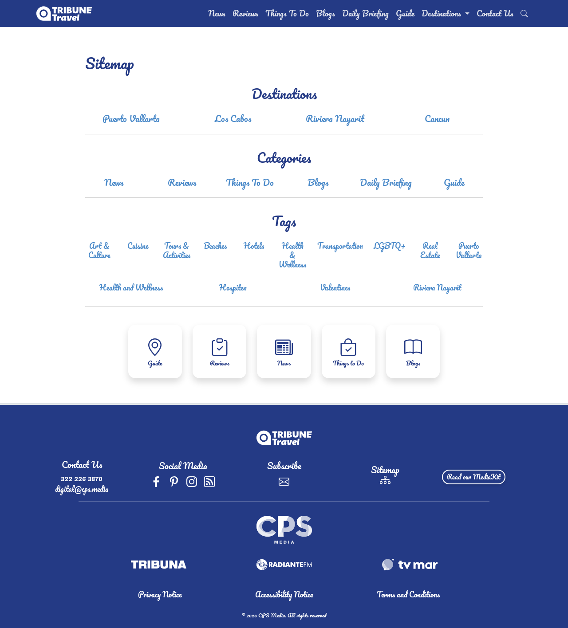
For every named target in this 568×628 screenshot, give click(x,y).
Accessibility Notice (284, 594)
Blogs (325, 13)
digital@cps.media (81, 489)
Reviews (245, 13)
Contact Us (495, 13)
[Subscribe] (284, 480)
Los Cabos (233, 118)
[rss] (209, 480)
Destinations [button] (442, 13)
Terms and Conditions (408, 594)
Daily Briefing (365, 13)
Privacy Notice (160, 594)
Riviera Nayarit (335, 118)
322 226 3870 (82, 478)
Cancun (437, 118)
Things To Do (287, 13)
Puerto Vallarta (131, 118)
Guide (405, 13)
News (216, 13)
